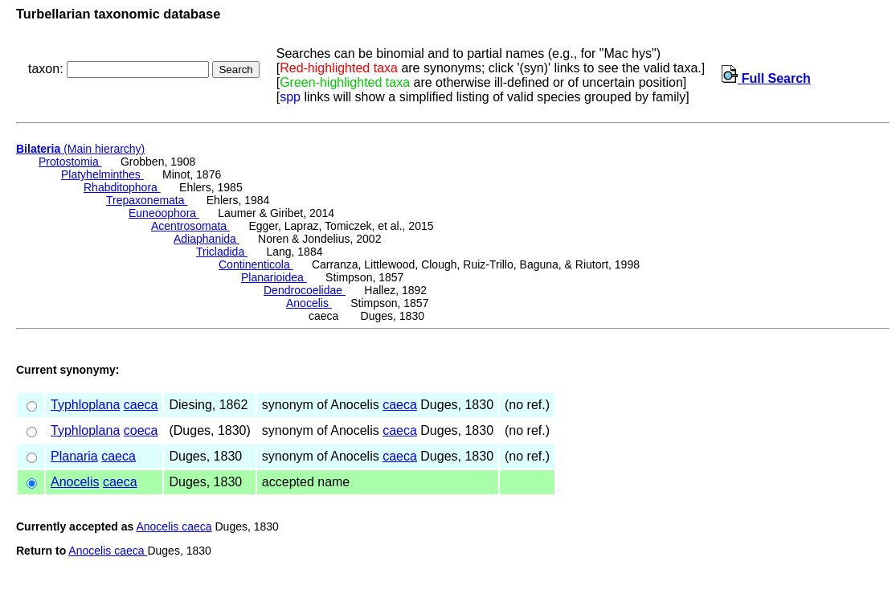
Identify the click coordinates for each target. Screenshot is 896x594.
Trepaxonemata (146, 200)
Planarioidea (274, 277)
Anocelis (309, 303)
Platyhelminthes (102, 174)
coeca (141, 430)
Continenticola (256, 264)
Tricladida (222, 251)
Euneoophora (164, 213)
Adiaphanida (206, 238)
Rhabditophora (122, 187)
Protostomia (70, 161)
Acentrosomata (190, 225)
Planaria (74, 456)
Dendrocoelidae (305, 290)
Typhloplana (85, 405)
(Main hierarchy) (80, 148)
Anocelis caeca (173, 526)
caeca (141, 405)
